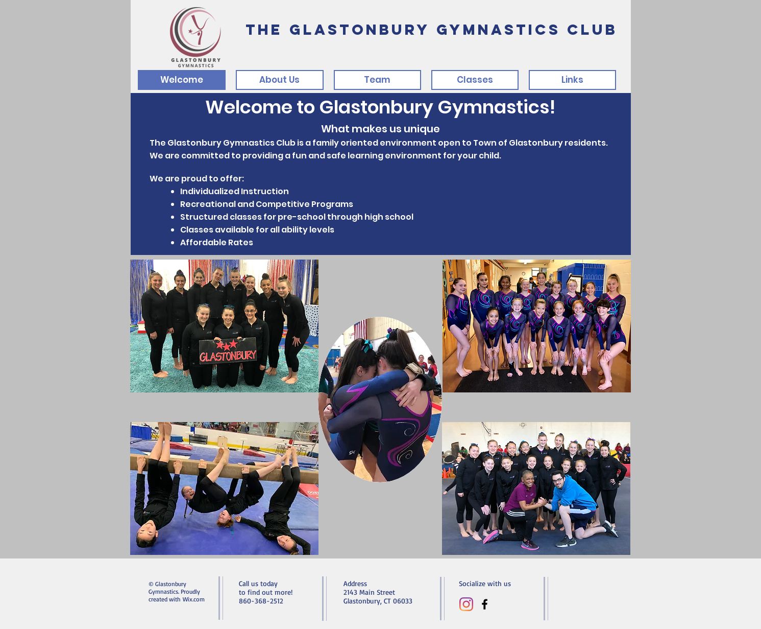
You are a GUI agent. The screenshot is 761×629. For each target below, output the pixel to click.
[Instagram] (466, 604)
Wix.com (194, 599)
